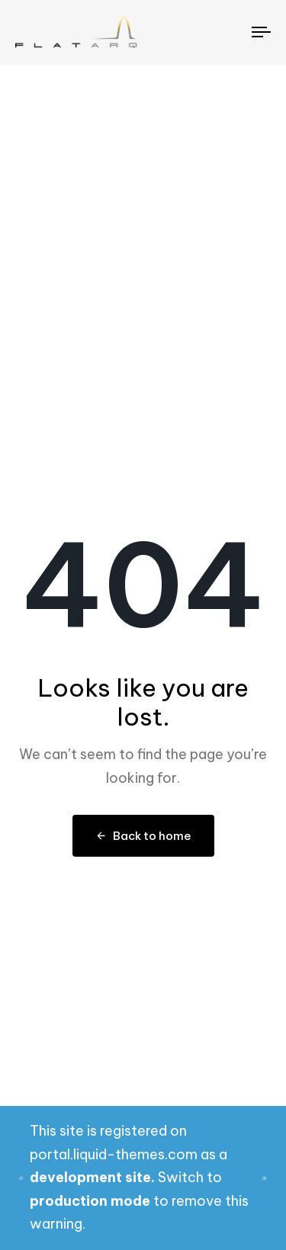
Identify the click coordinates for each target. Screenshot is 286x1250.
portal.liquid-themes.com (114, 1154)
